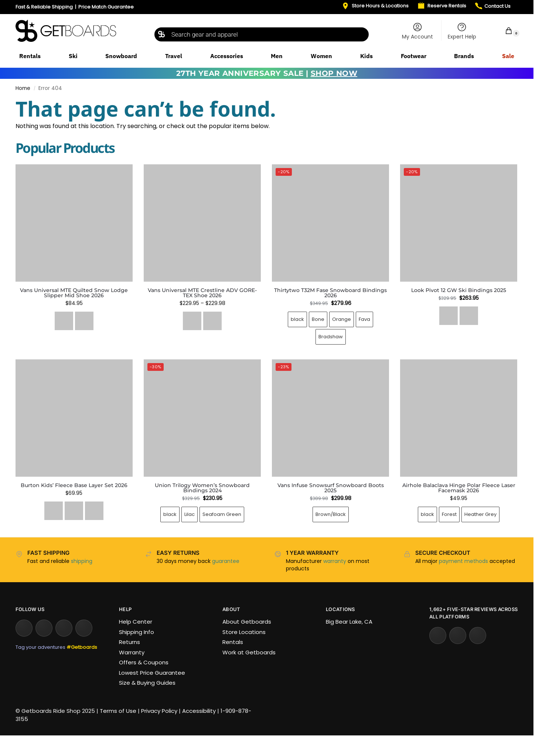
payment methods (463, 561)
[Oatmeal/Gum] (84, 321)
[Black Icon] (448, 315)
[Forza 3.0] (469, 315)
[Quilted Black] (64, 321)
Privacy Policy (159, 711)
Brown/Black (330, 514)
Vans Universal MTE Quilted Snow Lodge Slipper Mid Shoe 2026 (74, 293)
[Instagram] (24, 628)
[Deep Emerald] (53, 510)
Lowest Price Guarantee (152, 673)
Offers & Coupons (143, 662)
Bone (318, 319)
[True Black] (94, 510)
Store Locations (244, 632)
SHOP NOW (334, 73)
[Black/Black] (192, 321)
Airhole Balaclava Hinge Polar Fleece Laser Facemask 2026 (458, 488)
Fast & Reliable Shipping (44, 6)
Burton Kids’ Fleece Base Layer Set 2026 (74, 485)
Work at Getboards (249, 652)
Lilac (189, 514)
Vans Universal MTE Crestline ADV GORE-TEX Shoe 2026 (202, 293)
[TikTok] (83, 628)
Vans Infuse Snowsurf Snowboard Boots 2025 (330, 488)
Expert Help (462, 31)
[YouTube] (43, 628)
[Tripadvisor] (477, 635)
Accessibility (199, 711)
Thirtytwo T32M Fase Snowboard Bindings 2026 (330, 293)
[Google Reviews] (457, 635)
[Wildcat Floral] (74, 510)
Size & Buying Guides (147, 683)
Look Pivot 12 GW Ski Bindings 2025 (458, 290)
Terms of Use (118, 711)
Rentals (232, 642)
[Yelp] (437, 635)
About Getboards (246, 621)
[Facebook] (63, 628)
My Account (417, 31)
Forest (449, 514)
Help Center (135, 621)
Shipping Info (136, 632)
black (297, 319)
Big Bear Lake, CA (349, 621)
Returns (129, 642)
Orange (341, 319)
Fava (364, 319)
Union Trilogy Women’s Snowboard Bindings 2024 (202, 488)
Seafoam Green (221, 514)
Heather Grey (480, 514)
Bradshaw (330, 336)
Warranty (131, 652)
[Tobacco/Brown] (212, 321)
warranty (334, 561)
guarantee (225, 561)
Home (23, 88)
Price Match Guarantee (106, 6)
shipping (81, 561)
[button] (504, 30)
